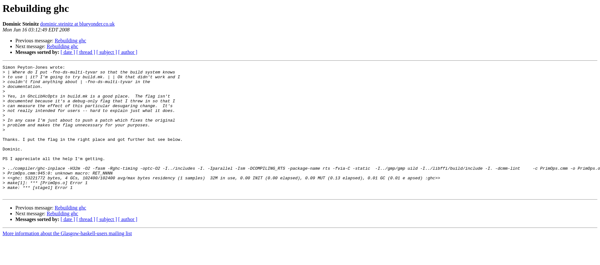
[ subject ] (106, 52)
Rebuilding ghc (70, 40)
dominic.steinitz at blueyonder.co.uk (77, 24)
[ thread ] (85, 52)
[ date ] (68, 52)
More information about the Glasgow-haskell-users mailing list (67, 259)
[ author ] (128, 52)
